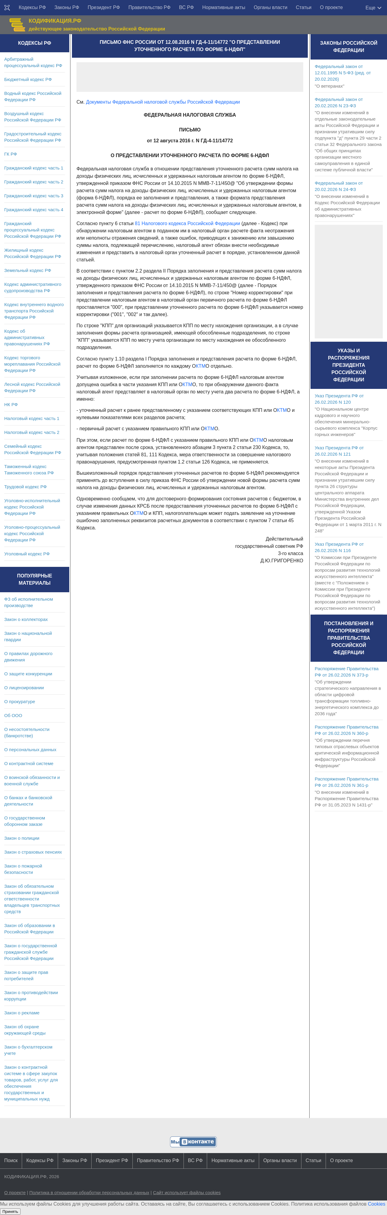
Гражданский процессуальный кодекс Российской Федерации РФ (32, 230)
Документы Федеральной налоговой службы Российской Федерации (163, 102)
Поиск (11, 1160)
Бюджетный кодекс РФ (28, 79)
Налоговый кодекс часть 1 (31, 418)
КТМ (200, 366)
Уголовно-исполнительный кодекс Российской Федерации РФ (32, 507)
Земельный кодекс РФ (27, 270)
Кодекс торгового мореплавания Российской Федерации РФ (32, 364)
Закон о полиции (21, 838)
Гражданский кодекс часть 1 (33, 167)
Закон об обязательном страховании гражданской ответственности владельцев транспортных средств (32, 899)
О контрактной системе (29, 763)
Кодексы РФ (32, 7)
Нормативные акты (223, 7)
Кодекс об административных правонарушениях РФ (27, 337)
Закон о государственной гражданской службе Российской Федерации (30, 952)
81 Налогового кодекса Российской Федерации (187, 223)
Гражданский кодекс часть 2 (33, 181)
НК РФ (11, 404)
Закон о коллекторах (26, 619)
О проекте (331, 7)
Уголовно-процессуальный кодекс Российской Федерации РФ (32, 533)
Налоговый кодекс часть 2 (31, 432)
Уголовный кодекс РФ (27, 553)
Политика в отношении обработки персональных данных (89, 1192)
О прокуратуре (19, 701)
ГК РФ (10, 154)
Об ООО (13, 715)
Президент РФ (104, 7)
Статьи (303, 7)
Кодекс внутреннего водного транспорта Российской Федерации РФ (34, 311)
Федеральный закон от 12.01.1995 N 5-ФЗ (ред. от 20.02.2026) (343, 73)
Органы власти (270, 7)
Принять (10, 1211)
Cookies (376, 1204)
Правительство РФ (149, 7)
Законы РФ (66, 7)
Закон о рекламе (22, 1012)
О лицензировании (24, 687)
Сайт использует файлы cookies (187, 1192)
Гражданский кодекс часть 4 (33, 209)
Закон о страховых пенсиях (33, 852)
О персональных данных (30, 749)
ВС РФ (186, 7)
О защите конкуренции (28, 673)
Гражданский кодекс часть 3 (33, 195)
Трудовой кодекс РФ (25, 486)
